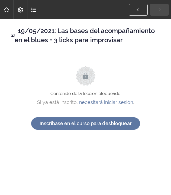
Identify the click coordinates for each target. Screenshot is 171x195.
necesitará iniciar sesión (106, 102)
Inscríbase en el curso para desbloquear (86, 123)
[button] (7, 9)
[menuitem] (20, 9)
